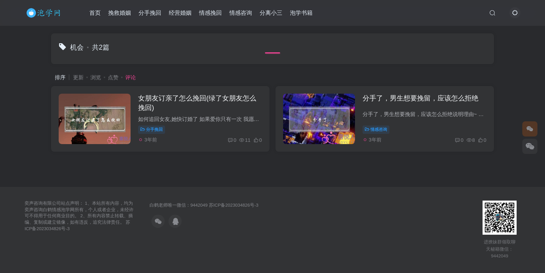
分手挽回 (150, 12)
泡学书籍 (301, 12)
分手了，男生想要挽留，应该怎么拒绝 (420, 98)
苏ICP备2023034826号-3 (233, 204)
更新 (78, 77)
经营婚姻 (180, 12)
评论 (130, 77)
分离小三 (271, 12)
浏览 (95, 77)
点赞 (113, 77)
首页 (95, 12)
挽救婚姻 (119, 12)
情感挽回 (210, 12)
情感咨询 (240, 12)
